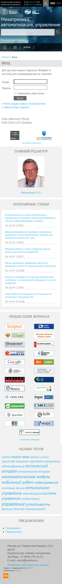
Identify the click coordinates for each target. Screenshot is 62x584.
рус (59, 3)
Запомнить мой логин (31, 93)
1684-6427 (32, 2)
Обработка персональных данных (28, 565)
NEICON (30, 568)
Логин (5, 82)
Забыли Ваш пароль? (16, 107)
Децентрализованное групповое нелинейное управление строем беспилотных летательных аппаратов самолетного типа (29, 234)
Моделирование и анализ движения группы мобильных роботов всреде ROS (27, 250)
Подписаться (13, 532)
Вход (14, 57)
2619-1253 (32, 4)
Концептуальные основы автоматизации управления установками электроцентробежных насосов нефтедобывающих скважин (30, 217)
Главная (6, 57)
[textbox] (31, 32)
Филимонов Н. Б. (31, 192)
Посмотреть (13, 528)
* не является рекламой (31, 143)
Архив (26, 47)
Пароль (6, 88)
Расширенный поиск (13, 39)
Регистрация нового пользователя (24, 103)
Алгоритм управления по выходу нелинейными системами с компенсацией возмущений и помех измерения (30, 279)
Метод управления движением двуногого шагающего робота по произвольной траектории (30, 264)
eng (52, 3)
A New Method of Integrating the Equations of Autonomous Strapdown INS (28, 295)
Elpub (17, 570)
